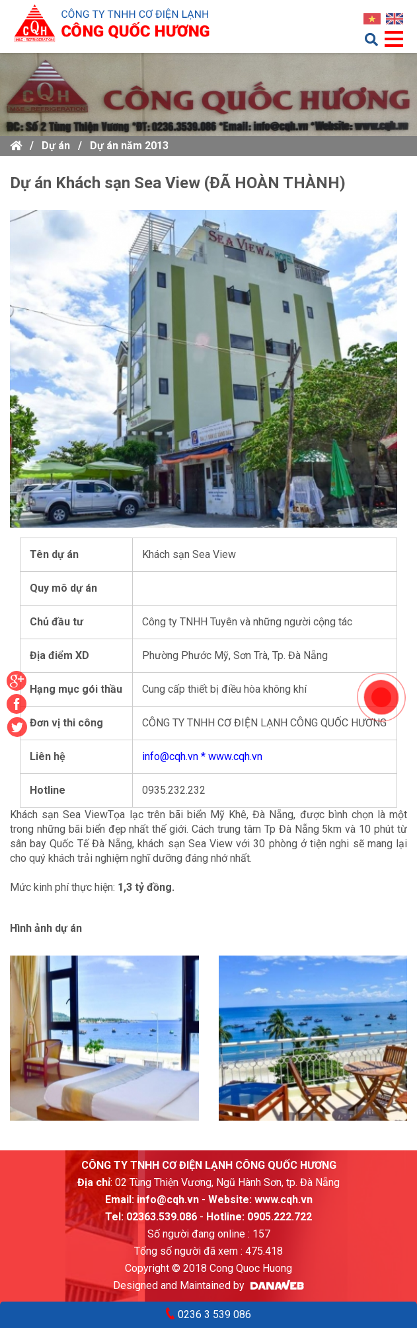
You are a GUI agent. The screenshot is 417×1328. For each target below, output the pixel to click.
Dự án (56, 145)
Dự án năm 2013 (129, 145)
